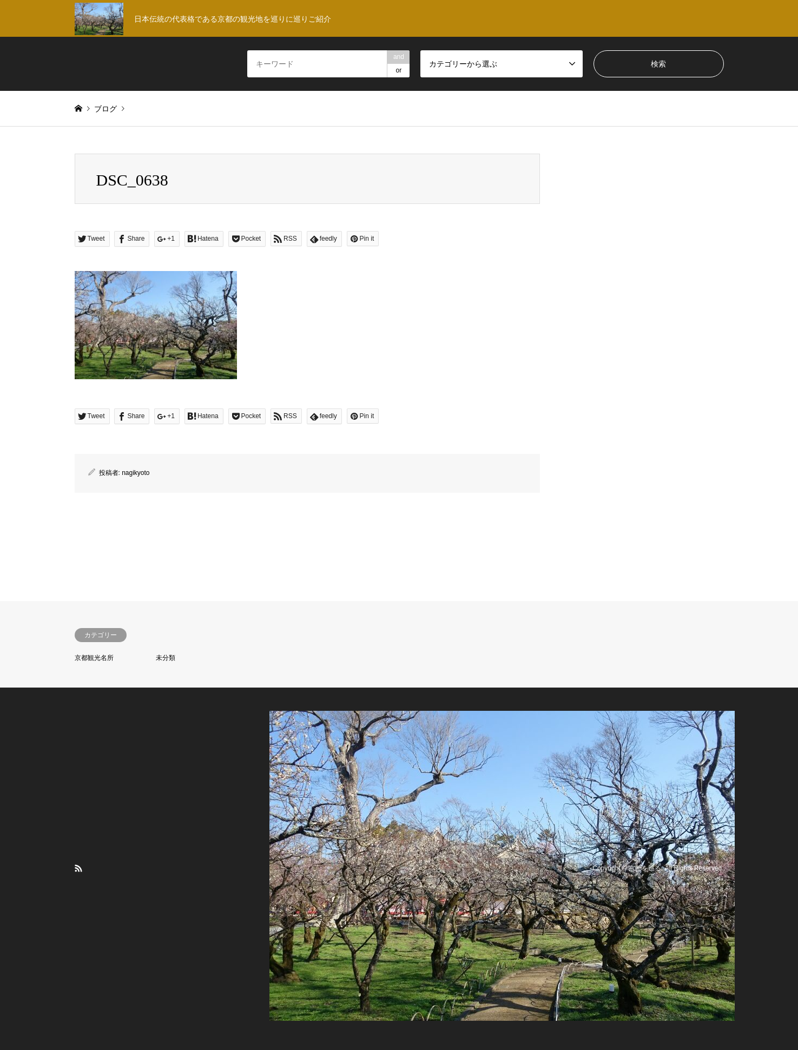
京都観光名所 (94, 658)
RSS (78, 868)
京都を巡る (645, 868)
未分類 (165, 658)
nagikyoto (135, 473)
